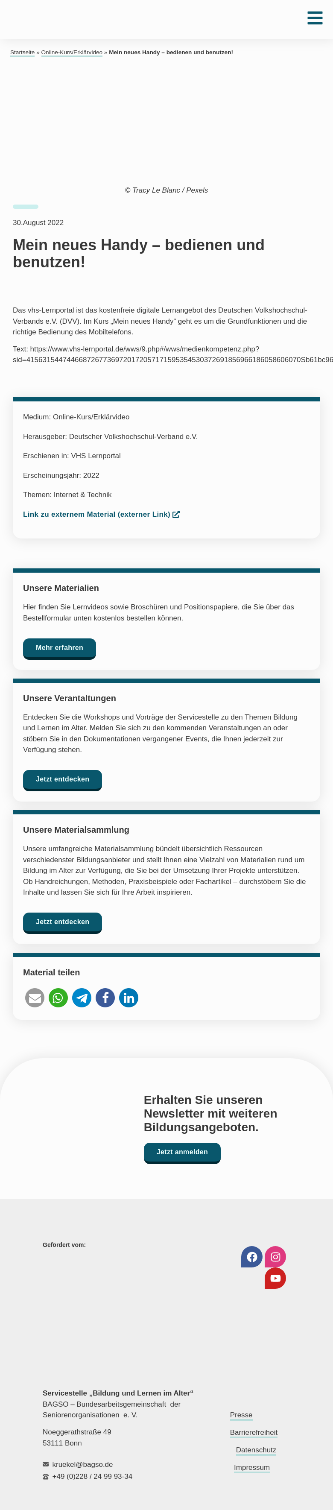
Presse (241, 1415)
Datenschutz (256, 1450)
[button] (34, 997)
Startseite (22, 52)
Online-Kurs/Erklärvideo (72, 52)
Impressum (252, 1467)
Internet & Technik (83, 495)
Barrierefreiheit (254, 1432)
